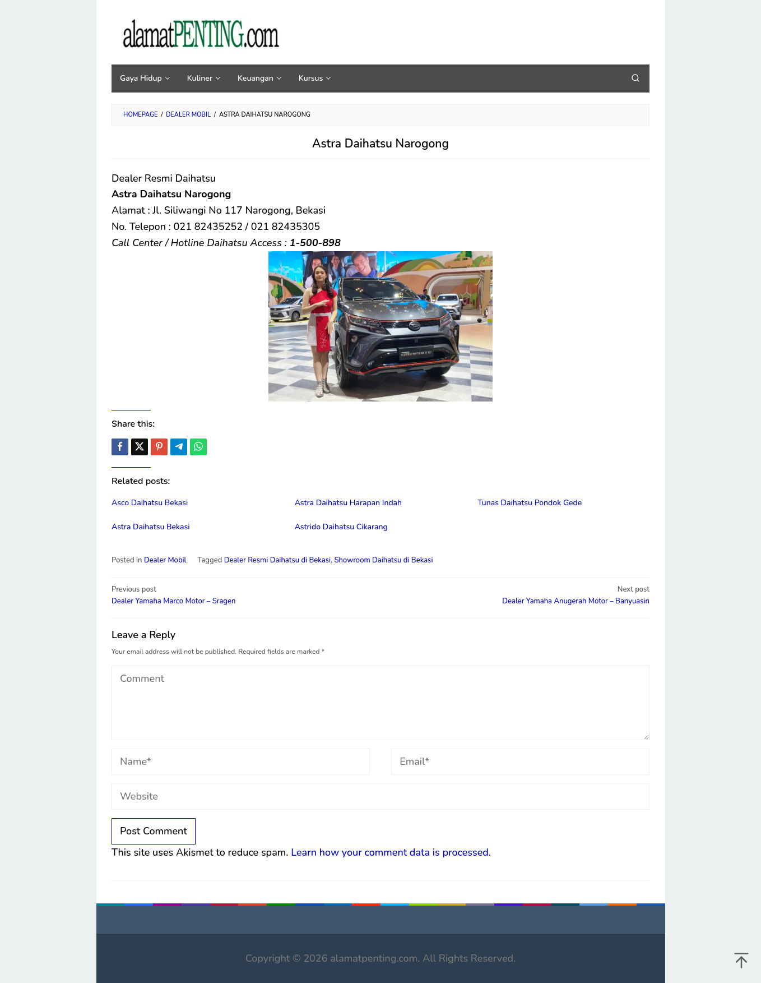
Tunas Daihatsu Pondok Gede (529, 502)
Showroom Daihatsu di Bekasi (384, 560)
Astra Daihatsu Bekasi (151, 527)
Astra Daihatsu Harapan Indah (348, 502)
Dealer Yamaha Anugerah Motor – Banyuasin (520, 595)
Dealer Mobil (165, 560)
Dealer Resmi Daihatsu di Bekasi (277, 560)
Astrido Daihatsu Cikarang (341, 527)
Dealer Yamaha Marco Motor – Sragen (241, 595)
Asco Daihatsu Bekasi (150, 502)
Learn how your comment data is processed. (391, 852)
